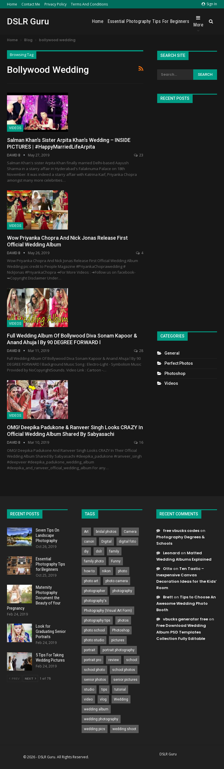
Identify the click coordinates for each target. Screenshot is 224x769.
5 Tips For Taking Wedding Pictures (50, 657)
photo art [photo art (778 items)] (91, 581)
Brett (168, 597)
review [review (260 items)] (113, 660)
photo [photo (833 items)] (122, 571)
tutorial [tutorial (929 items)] (120, 689)
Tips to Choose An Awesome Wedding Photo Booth (186, 603)
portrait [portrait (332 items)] (89, 650)
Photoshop (174, 373)
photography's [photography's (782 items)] (95, 601)
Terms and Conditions (89, 4)
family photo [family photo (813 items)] (94, 561)
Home (12, 4)
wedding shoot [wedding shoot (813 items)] (124, 729)
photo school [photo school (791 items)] (94, 630)
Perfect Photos (178, 363)
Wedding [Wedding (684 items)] (121, 699)
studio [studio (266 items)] (89, 689)
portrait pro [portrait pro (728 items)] (92, 660)
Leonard (171, 553)
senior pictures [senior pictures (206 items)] (125, 680)
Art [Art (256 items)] (86, 532)
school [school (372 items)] (131, 660)
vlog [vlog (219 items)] (103, 699)
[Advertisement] (187, 214)
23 (138, 155)
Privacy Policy (55, 4)
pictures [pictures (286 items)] (117, 640)
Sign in (209, 3)
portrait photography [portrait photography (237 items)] (119, 650)
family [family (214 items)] (114, 551)
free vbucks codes (181, 530)
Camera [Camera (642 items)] (130, 532)
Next (30, 678)
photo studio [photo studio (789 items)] (94, 640)
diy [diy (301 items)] (86, 551)
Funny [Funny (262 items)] (116, 561)
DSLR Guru (28, 21)
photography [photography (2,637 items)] (122, 591)
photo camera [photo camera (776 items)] (116, 581)
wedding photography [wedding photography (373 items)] (101, 719)
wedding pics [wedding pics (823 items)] (94, 729)
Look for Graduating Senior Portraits (51, 631)
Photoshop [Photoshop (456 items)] (120, 630)
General (172, 353)
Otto (167, 568)
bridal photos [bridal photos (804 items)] (106, 532)
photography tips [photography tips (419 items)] (97, 620)
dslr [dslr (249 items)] (99, 551)
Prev (14, 678)
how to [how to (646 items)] (89, 571)
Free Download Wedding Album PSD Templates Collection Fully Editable (181, 632)
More (198, 21)
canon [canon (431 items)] (89, 541)
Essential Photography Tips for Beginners (148, 21)
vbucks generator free (185, 619)
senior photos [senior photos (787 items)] (95, 680)
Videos (15, 128)
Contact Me (30, 4)
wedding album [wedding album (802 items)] (96, 709)
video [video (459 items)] (88, 699)
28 (138, 350)
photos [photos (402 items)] (123, 620)
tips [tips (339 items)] (104, 689)
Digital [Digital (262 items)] (106, 541)
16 (138, 442)
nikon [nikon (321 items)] (106, 571)
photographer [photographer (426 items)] (94, 591)
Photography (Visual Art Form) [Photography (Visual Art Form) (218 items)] (108, 611)
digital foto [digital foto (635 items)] (127, 541)
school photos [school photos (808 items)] (123, 670)
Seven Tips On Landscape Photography (47, 535)
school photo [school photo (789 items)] (94, 670)
